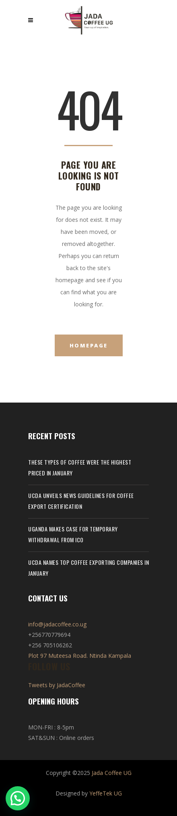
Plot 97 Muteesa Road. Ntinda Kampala (79, 655)
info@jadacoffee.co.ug (57, 624)
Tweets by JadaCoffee (56, 685)
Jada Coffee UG (112, 773)
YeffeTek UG (105, 793)
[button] (20, 797)
